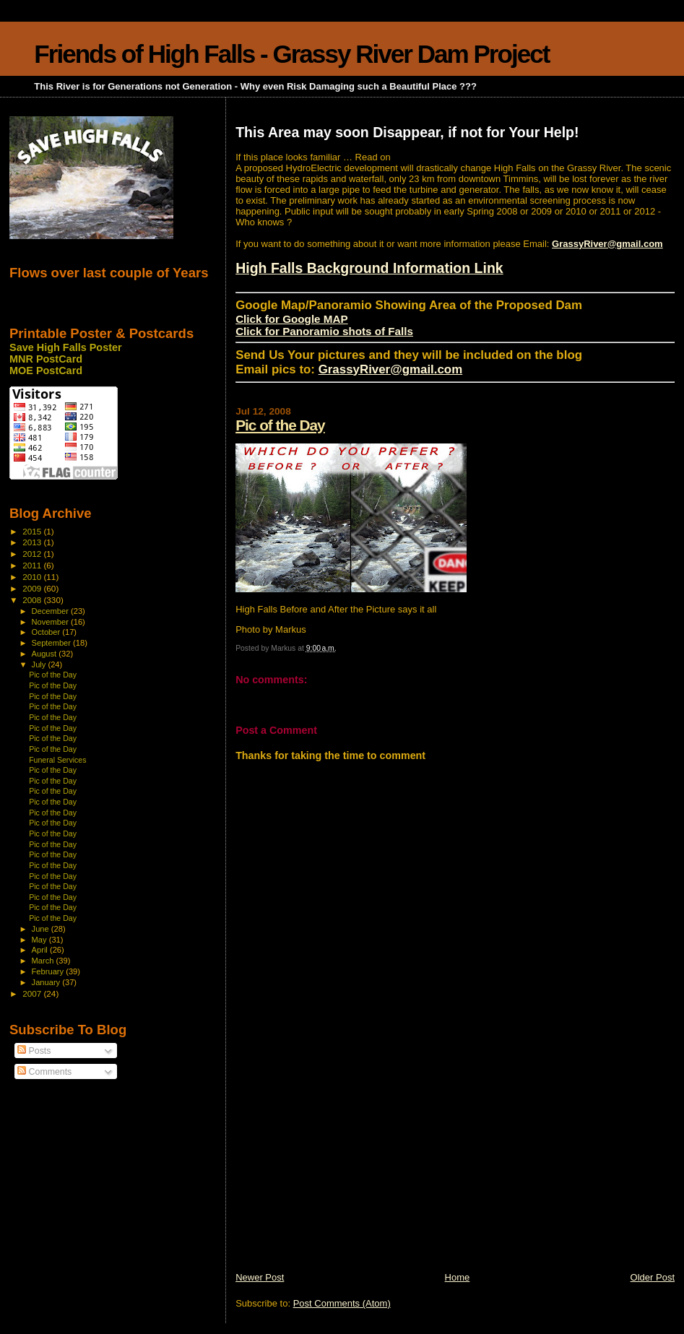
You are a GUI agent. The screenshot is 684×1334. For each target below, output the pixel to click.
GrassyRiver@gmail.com (607, 243)
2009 (32, 588)
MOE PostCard (45, 370)
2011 (32, 565)
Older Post (653, 1277)
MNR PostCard (45, 359)
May (40, 939)
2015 (32, 531)
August (45, 653)
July (40, 664)
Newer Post (259, 1277)
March (44, 960)
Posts (34, 1051)
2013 (32, 542)
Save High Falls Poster (65, 347)
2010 (32, 576)
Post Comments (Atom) (342, 1303)
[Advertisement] (343, 1170)
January (47, 982)
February (49, 971)
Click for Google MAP (291, 319)
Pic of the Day (280, 425)
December (51, 611)
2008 (32, 600)
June (41, 928)
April (41, 949)
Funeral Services (57, 759)
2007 (32, 993)
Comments (44, 1072)
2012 (32, 553)
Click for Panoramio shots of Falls (324, 331)
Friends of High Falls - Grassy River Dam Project (291, 54)
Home (457, 1277)
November (51, 622)
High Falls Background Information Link (369, 268)
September (53, 642)
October (47, 632)
